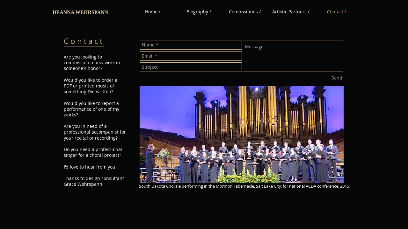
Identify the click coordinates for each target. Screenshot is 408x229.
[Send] (337, 77)
